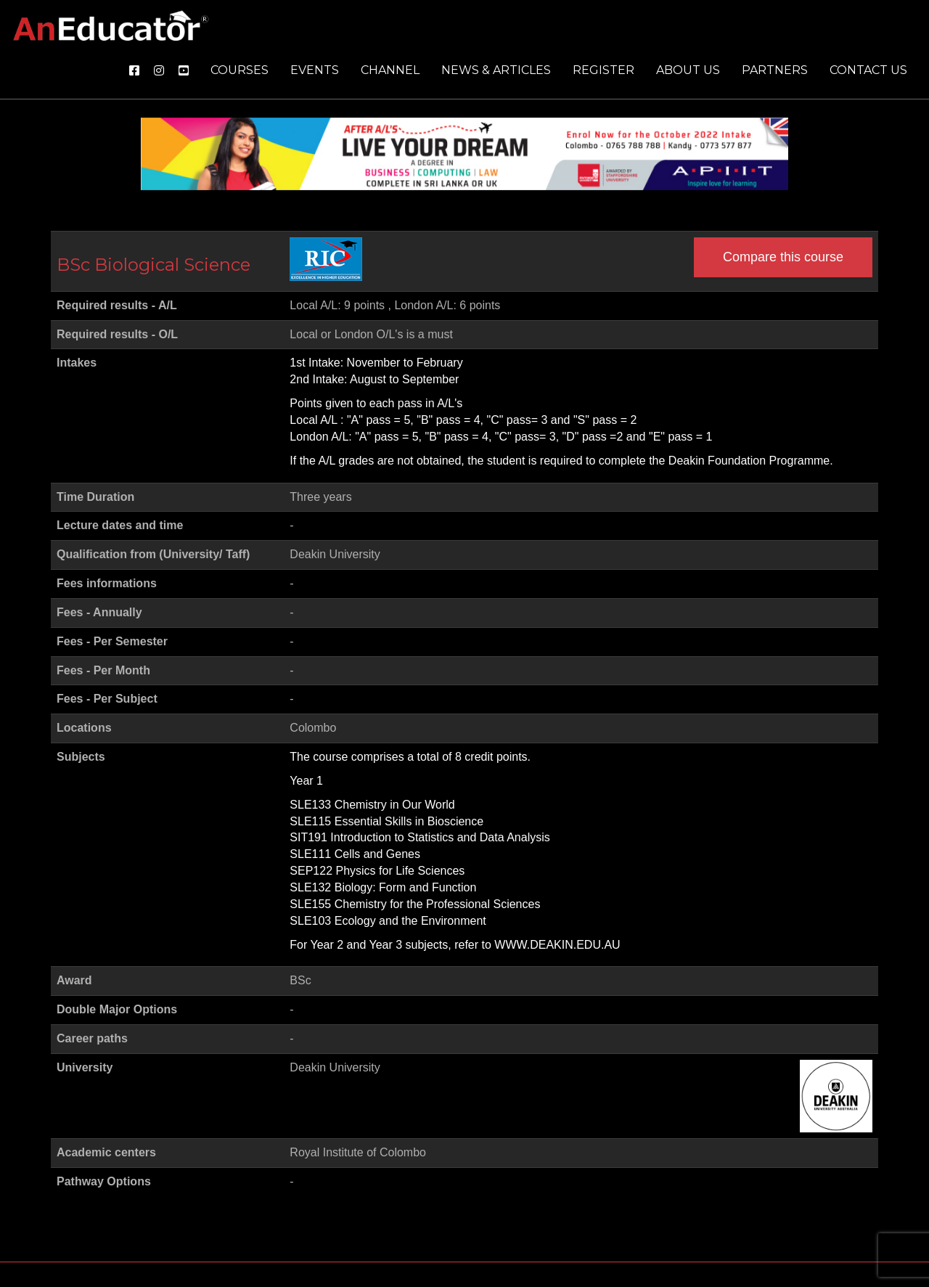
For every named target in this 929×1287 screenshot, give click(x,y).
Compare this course (783, 257)
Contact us (868, 70)
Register (603, 70)
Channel (390, 70)
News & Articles (496, 70)
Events (314, 70)
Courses (239, 70)
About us (688, 70)
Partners (775, 70)
